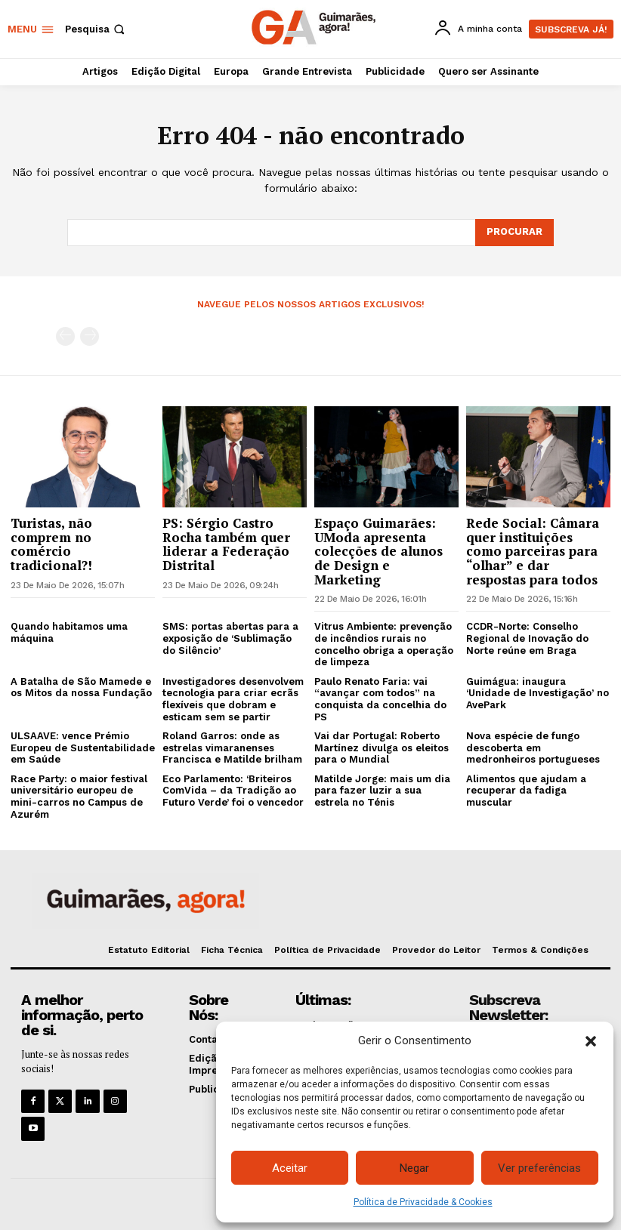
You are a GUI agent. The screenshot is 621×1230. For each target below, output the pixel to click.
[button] (590, 1041)
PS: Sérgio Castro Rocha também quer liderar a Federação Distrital (226, 544)
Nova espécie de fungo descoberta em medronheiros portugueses (533, 747)
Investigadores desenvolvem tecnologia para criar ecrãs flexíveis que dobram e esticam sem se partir (233, 699)
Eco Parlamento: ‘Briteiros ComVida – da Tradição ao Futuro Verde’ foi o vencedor (233, 790)
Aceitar (289, 1168)
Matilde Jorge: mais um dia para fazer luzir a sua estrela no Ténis (382, 790)
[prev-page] (65, 336)
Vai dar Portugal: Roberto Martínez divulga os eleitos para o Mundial (381, 747)
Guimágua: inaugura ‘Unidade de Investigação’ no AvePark (537, 693)
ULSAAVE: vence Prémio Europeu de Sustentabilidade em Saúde (83, 747)
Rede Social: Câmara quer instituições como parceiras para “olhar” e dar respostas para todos (532, 551)
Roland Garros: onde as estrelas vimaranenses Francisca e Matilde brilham (232, 747)
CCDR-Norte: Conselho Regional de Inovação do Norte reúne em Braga (527, 638)
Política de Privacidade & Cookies (423, 1202)
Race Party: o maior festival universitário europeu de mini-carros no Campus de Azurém (79, 796)
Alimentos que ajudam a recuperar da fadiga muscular (526, 790)
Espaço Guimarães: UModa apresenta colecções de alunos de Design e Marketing (378, 551)
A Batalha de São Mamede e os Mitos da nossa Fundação (81, 687)
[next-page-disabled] (89, 336)
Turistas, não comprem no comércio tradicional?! (51, 544)
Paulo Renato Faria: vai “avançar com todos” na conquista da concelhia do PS (380, 699)
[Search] (514, 232)
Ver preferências (539, 1168)
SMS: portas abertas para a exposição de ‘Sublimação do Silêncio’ (230, 638)
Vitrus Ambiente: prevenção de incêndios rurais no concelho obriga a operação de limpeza (383, 644)
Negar (414, 1168)
